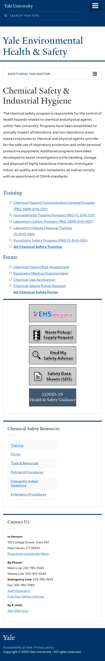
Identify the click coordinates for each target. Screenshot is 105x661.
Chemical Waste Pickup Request (39, 286)
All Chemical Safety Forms (35, 292)
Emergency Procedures (28, 494)
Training (17, 445)
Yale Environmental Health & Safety (43, 45)
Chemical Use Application (34, 280)
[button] (52, 73)
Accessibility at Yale (17, 647)
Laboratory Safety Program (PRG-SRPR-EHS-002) (53, 221)
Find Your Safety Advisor (25, 596)
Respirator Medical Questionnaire (40, 273)
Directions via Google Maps (28, 553)
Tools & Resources (24, 463)
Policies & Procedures (27, 472)
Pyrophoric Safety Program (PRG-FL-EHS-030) (50, 240)
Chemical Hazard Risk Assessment (41, 267)
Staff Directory (18, 591)
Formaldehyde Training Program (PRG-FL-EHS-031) (54, 215)
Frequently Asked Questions (24, 483)
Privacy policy (44, 647)
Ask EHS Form (17, 611)
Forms (15, 454)
